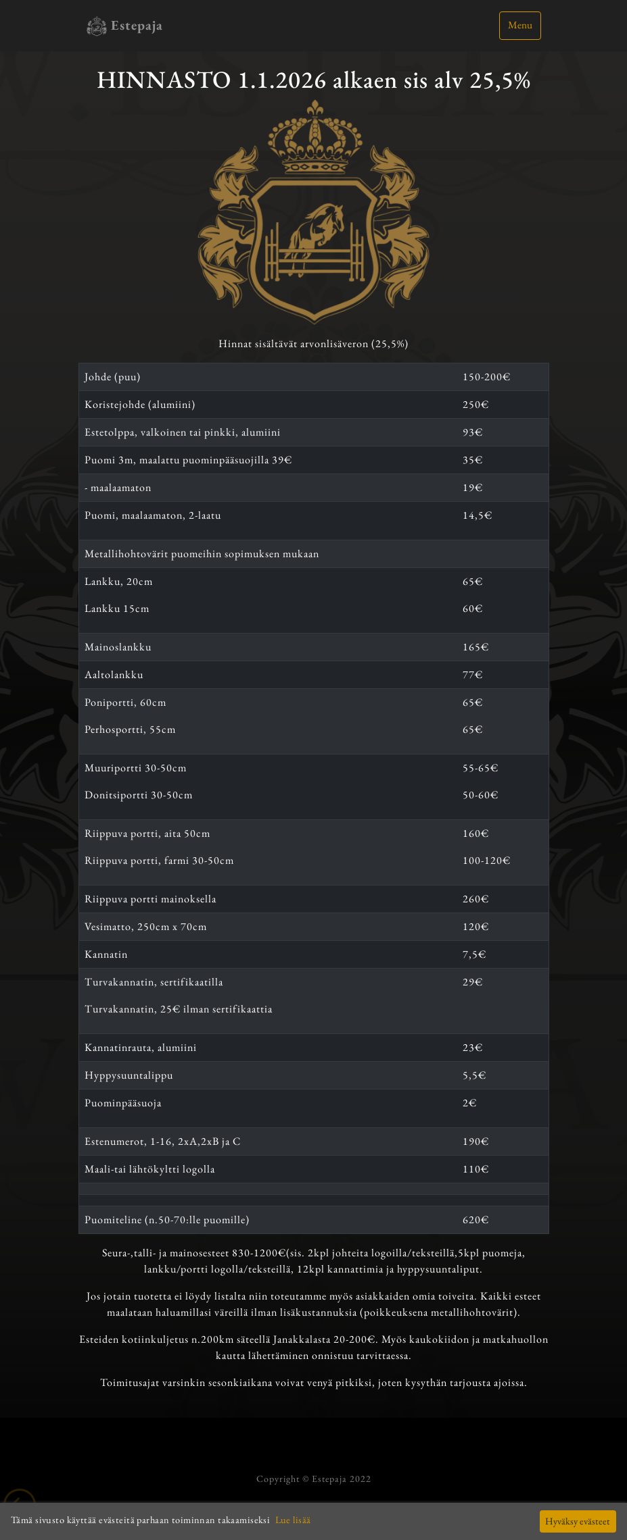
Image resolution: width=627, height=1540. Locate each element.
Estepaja (125, 26)
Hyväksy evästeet (577, 1520)
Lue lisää (293, 1519)
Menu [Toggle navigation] (520, 25)
